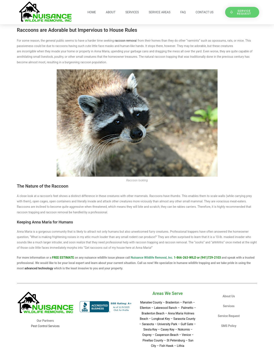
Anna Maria (175, 313)
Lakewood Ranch (165, 307)
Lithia (180, 345)
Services (132, 12)
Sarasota (148, 324)
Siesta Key (150, 329)
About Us (229, 296)
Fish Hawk (166, 345)
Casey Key (167, 329)
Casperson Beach (166, 335)
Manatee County (151, 302)
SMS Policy (228, 326)
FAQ (183, 12)
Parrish (187, 302)
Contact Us (204, 12)
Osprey (146, 335)
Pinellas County (152, 340)
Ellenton (145, 307)
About (110, 12)
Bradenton (172, 302)
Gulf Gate (187, 324)
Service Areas (159, 12)
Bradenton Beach (153, 313)
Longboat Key (160, 318)
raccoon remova (125, 40)
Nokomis (184, 329)
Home (92, 12)
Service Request (229, 316)
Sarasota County (184, 318)
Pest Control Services (45, 326)
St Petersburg (176, 340)
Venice (186, 335)
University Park (167, 324)
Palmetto (186, 307)
